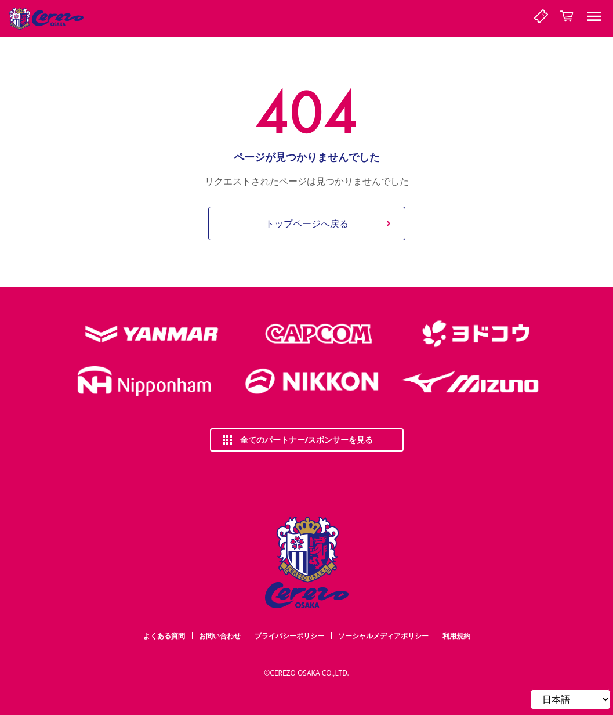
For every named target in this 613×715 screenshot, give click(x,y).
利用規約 (456, 636)
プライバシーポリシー (289, 636)
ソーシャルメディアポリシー (383, 636)
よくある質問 (164, 636)
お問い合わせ (220, 636)
